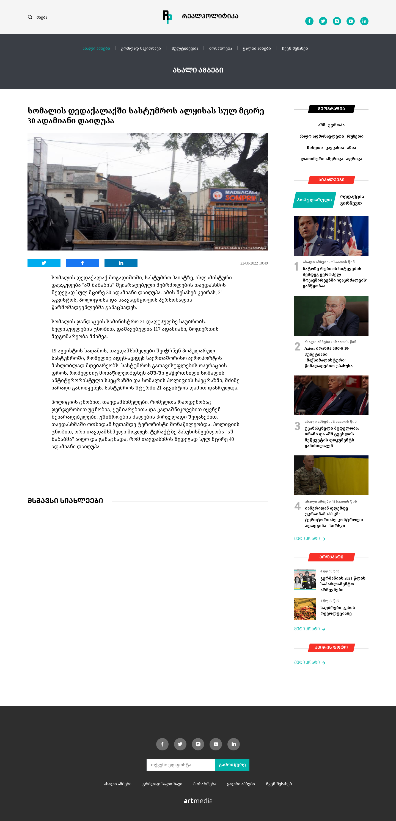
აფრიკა (354, 158)
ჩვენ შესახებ (295, 48)
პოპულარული (314, 200)
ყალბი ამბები (257, 48)
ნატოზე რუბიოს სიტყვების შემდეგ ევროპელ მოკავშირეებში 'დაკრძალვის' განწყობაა (335, 277)
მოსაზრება (220, 48)
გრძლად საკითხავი (141, 48)
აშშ (321, 124)
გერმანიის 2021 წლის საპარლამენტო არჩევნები (342, 583)
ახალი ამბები (96, 48)
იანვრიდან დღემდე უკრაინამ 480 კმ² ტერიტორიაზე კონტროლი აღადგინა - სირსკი (334, 516)
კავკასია (335, 147)
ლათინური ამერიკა (322, 158)
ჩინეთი (315, 147)
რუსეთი (355, 136)
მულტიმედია (185, 48)
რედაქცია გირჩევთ (352, 199)
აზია (351, 147)
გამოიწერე (232, 765)
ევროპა (336, 124)
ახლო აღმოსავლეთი (321, 136)
